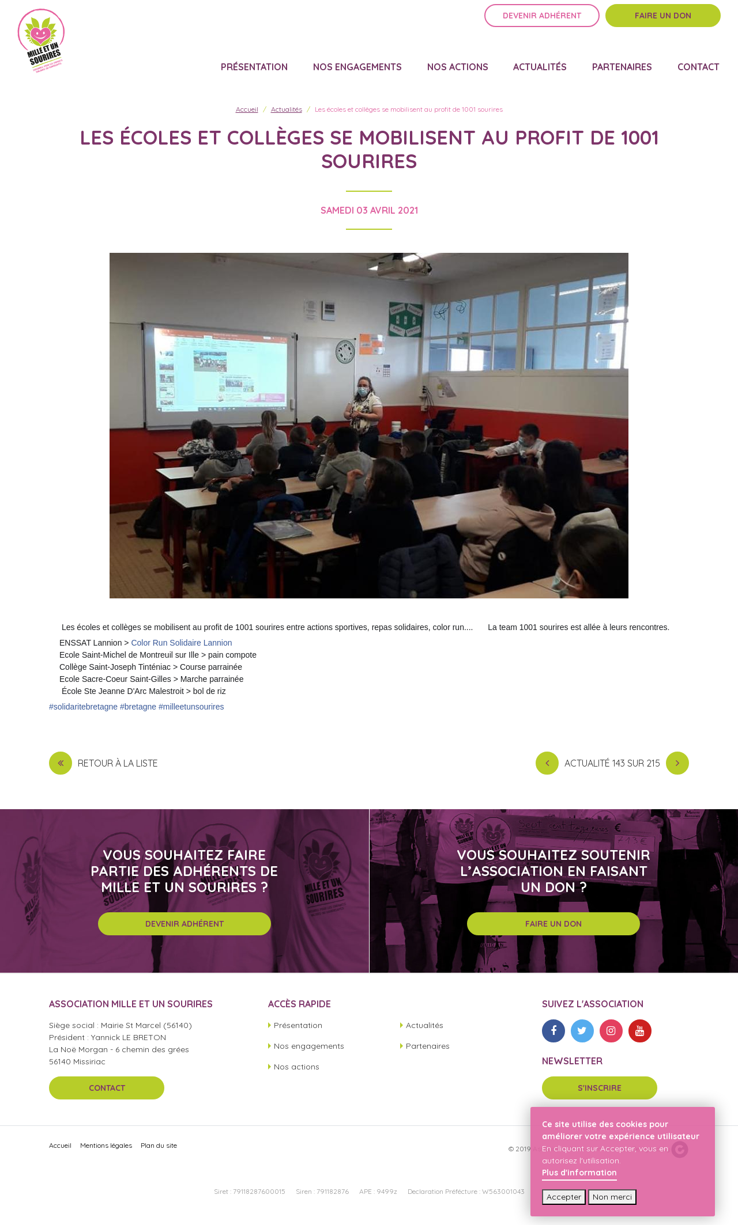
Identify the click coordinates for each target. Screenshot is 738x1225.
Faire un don (663, 27)
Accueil (247, 114)
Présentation (266, 61)
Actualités (546, 61)
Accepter (564, 1197)
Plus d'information (579, 1172)
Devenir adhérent (542, 27)
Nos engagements (367, 61)
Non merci (612, 1197)
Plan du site (159, 1150)
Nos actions (465, 61)
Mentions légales (106, 1150)
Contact (700, 61)
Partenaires (626, 61)
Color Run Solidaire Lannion (181, 648)
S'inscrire (600, 1093)
